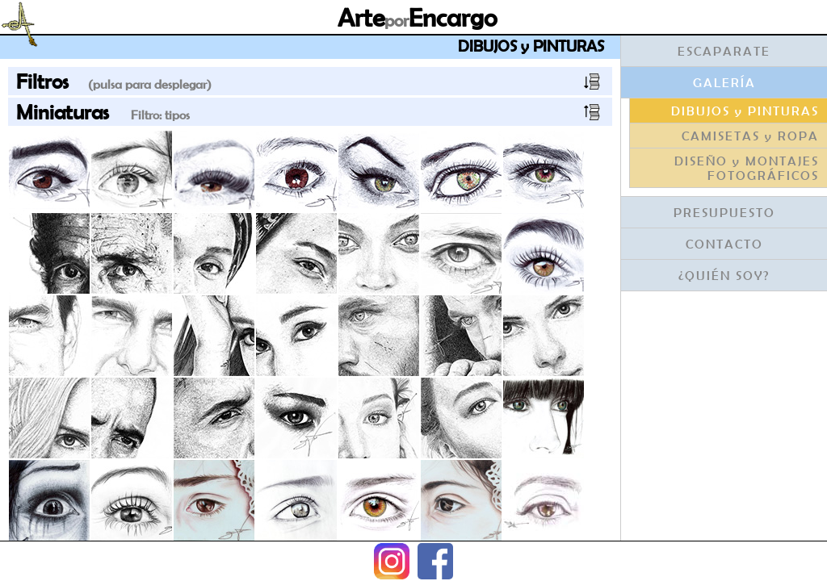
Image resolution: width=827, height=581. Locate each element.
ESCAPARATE (724, 51)
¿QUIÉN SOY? (724, 275)
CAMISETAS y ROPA (750, 135)
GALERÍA (724, 82)
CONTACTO (724, 243)
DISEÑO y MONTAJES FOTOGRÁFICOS (746, 167)
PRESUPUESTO (724, 212)
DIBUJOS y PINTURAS (745, 110)
